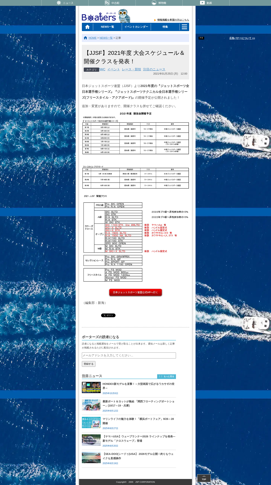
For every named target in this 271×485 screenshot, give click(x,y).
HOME (93, 37)
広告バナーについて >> (242, 38)
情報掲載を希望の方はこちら (173, 19)
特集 (165, 26)
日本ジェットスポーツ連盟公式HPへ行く (135, 292)
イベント (113, 69)
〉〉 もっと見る (166, 376)
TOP (204, 477)
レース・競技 (131, 69)
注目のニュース (154, 69)
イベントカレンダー (136, 26)
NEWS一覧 (107, 26)
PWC (101, 69)
